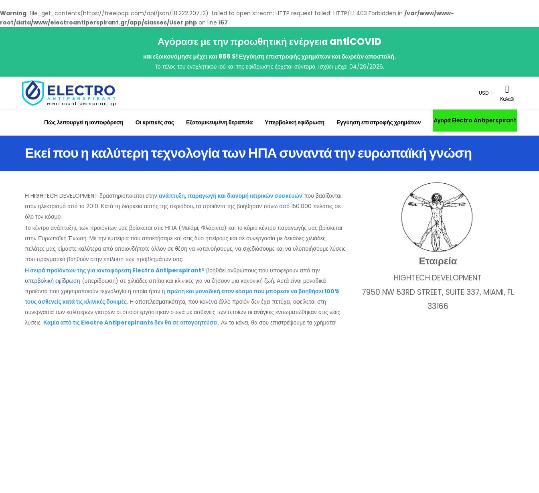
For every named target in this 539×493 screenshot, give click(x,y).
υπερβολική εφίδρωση (52, 281)
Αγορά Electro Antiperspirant (475, 120)
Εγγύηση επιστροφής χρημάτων (378, 122)
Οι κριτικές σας (155, 122)
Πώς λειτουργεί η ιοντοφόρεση (84, 122)
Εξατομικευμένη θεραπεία (219, 122)
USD (483, 92)
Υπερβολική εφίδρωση (294, 122)
